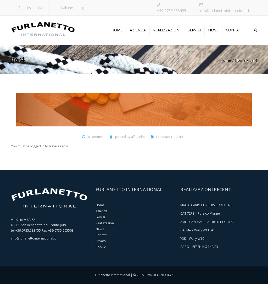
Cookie (101, 247)
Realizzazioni (166, 29)
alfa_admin (139, 137)
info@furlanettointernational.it (224, 10)
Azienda (138, 29)
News (213, 29)
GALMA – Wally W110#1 (197, 230)
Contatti (235, 29)
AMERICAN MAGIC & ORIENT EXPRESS (207, 222)
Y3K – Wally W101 (193, 238)
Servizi (194, 29)
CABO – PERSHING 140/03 (199, 246)
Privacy (101, 241)
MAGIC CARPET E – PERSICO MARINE (206, 205)
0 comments (97, 137)
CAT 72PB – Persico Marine (200, 213)
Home (116, 29)
